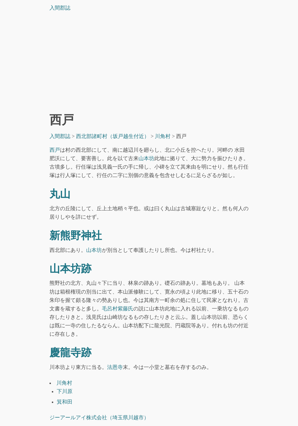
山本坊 (146, 158)
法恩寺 (115, 367)
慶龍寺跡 (70, 352)
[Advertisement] (149, 64)
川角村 (64, 383)
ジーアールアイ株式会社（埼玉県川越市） (99, 417)
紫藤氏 (125, 309)
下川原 (64, 391)
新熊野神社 (75, 235)
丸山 (59, 194)
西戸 (54, 150)
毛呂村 (110, 309)
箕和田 (64, 402)
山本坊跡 (70, 269)
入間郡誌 (59, 8)
